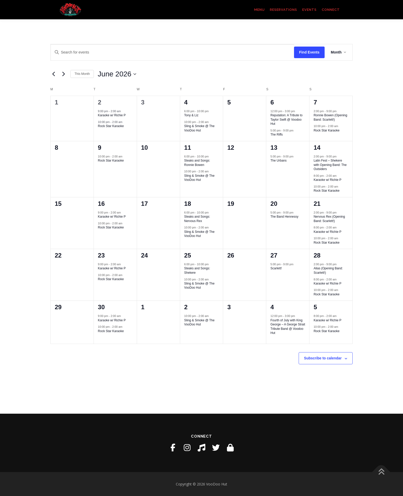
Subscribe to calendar (323, 358)
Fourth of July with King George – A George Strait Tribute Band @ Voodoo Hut (287, 326)
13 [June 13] (273, 147)
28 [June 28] (317, 255)
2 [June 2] (99, 102)
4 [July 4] (272, 307)
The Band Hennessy (284, 216)
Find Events (309, 52)
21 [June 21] (317, 203)
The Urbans (278, 160)
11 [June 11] (187, 147)
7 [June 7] (315, 102)
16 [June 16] (101, 203)
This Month (82, 74)
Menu (259, 10)
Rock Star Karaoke (111, 126)
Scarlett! (276, 268)
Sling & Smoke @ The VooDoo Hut (199, 128)
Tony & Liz (191, 115)
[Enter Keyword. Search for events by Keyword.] (172, 52)
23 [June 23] (101, 255)
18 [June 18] (187, 203)
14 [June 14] (317, 147)
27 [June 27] (273, 255)
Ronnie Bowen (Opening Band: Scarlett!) (330, 117)
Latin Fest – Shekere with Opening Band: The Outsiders (330, 165)
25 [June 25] (187, 255)
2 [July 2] (186, 307)
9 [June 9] (99, 147)
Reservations (283, 10)
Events (309, 10)
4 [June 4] (186, 102)
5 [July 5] (315, 307)
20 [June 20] (273, 203)
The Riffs (276, 134)
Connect (331, 10)
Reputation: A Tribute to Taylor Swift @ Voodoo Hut (286, 119)
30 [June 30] (101, 307)
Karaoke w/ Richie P (112, 115)
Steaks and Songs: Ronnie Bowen (197, 163)
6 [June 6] (272, 102)
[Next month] (63, 74)
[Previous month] (53, 74)
